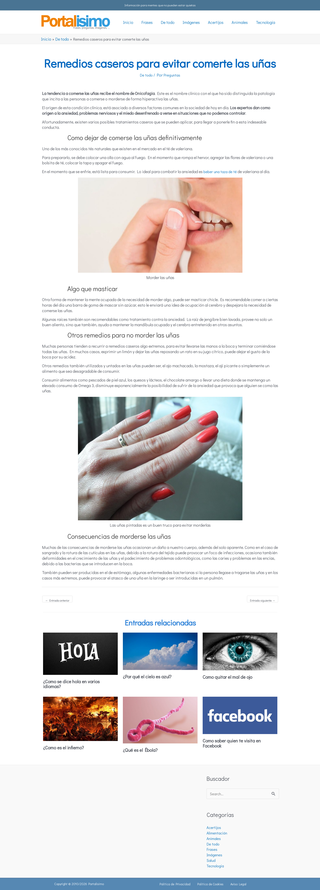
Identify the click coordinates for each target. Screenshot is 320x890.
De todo (145, 75)
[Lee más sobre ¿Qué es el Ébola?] (160, 719)
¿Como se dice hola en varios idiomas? (74, 683)
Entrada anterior (57, 600)
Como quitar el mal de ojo (229, 677)
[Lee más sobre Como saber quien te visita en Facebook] (240, 714)
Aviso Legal (237, 884)
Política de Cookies (211, 884)
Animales (215, 838)
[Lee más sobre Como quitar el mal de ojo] (240, 650)
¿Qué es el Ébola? (142, 749)
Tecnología (216, 865)
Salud (212, 860)
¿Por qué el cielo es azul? (149, 676)
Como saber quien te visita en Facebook (234, 742)
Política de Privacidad (176, 884)
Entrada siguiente (262, 600)
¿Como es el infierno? (65, 747)
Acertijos (214, 827)
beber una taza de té (221, 171)
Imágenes (215, 855)
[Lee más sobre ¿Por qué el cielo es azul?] (160, 650)
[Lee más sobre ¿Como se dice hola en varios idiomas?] (80, 653)
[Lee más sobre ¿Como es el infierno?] (80, 718)
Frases (212, 849)
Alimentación (218, 832)
